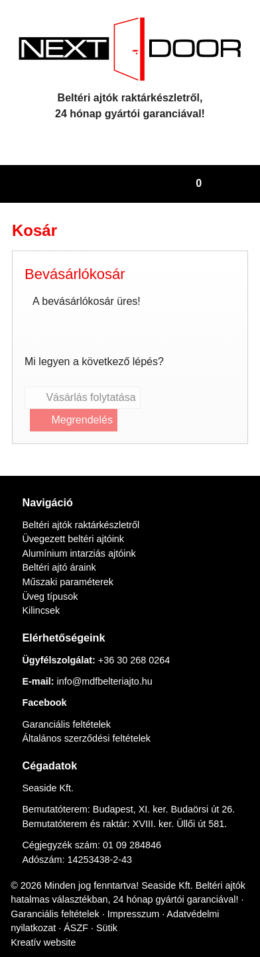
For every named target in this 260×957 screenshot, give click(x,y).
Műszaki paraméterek (69, 566)
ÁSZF (134, 926)
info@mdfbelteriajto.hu (108, 665)
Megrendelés (75, 420)
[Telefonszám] (118, 139)
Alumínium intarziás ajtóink (80, 538)
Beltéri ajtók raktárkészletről (84, 508)
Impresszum (193, 911)
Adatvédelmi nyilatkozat (63, 926)
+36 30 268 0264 (141, 644)
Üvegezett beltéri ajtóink (76, 523)
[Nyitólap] (130, 49)
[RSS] (164, 139)
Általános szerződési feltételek (88, 722)
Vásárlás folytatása (85, 397)
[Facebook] (141, 139)
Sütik (163, 926)
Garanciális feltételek (67, 708)
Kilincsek (40, 595)
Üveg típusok (51, 580)
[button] (243, 184)
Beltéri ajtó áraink (60, 551)
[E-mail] (95, 139)
